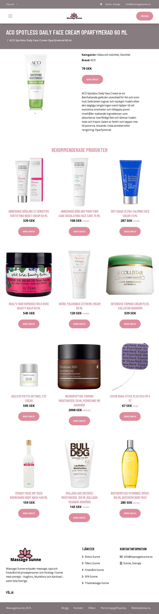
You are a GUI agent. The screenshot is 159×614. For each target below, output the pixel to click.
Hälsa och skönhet (108, 55)
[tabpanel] (35, 81)
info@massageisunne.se (138, 4)
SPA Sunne (91, 576)
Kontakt (78, 608)
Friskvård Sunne (94, 570)
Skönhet (125, 55)
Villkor (92, 608)
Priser (145, 16)
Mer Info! (92, 79)
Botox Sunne (92, 556)
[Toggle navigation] (10, 16)
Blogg (65, 608)
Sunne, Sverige (112, 4)
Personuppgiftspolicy (113, 608)
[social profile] (17, 4)
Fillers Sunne (92, 563)
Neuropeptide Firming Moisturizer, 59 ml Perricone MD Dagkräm (79, 400)
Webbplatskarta (140, 608)
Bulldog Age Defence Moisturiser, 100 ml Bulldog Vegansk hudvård (79, 497)
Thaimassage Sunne (97, 583)
